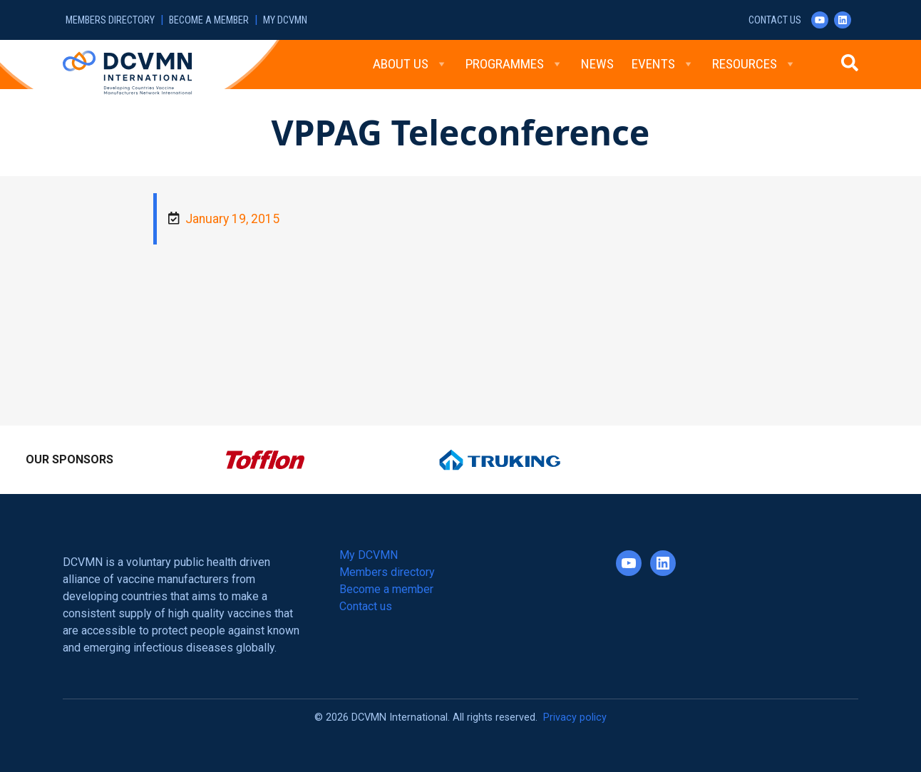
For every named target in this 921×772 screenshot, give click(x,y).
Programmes (514, 64)
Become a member (209, 20)
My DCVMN (285, 20)
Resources (754, 64)
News (597, 64)
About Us (410, 64)
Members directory (110, 20)
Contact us (774, 20)
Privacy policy (575, 717)
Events (663, 64)
